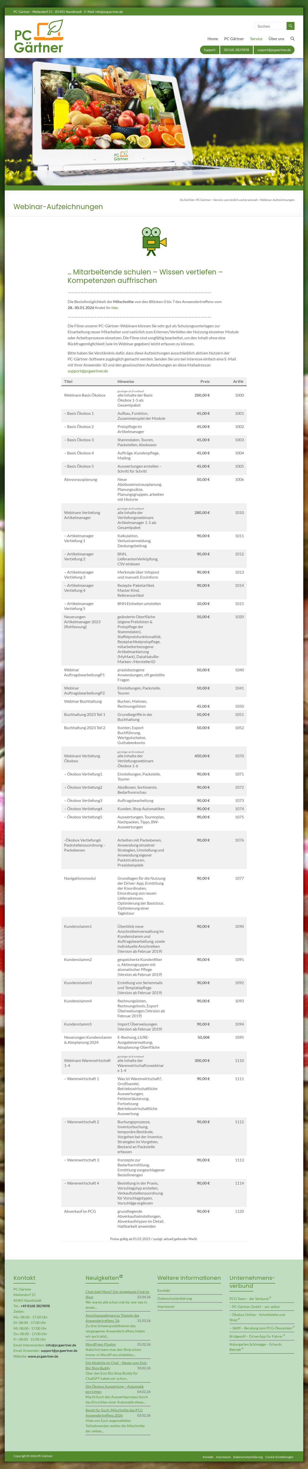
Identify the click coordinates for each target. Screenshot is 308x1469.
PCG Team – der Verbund (249, 1298)
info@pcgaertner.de (109, 12)
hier (114, 307)
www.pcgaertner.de (43, 1356)
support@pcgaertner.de (274, 50)
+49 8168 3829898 (35, 1306)
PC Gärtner (234, 38)
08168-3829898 (236, 50)
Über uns (276, 38)
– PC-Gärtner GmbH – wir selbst (254, 1306)
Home (212, 38)
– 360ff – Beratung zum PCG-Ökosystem (260, 1328)
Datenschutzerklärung (174, 1298)
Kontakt (163, 1290)
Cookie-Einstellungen (281, 1456)
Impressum (166, 1306)
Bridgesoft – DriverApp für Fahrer (256, 1336)
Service (256, 38)
